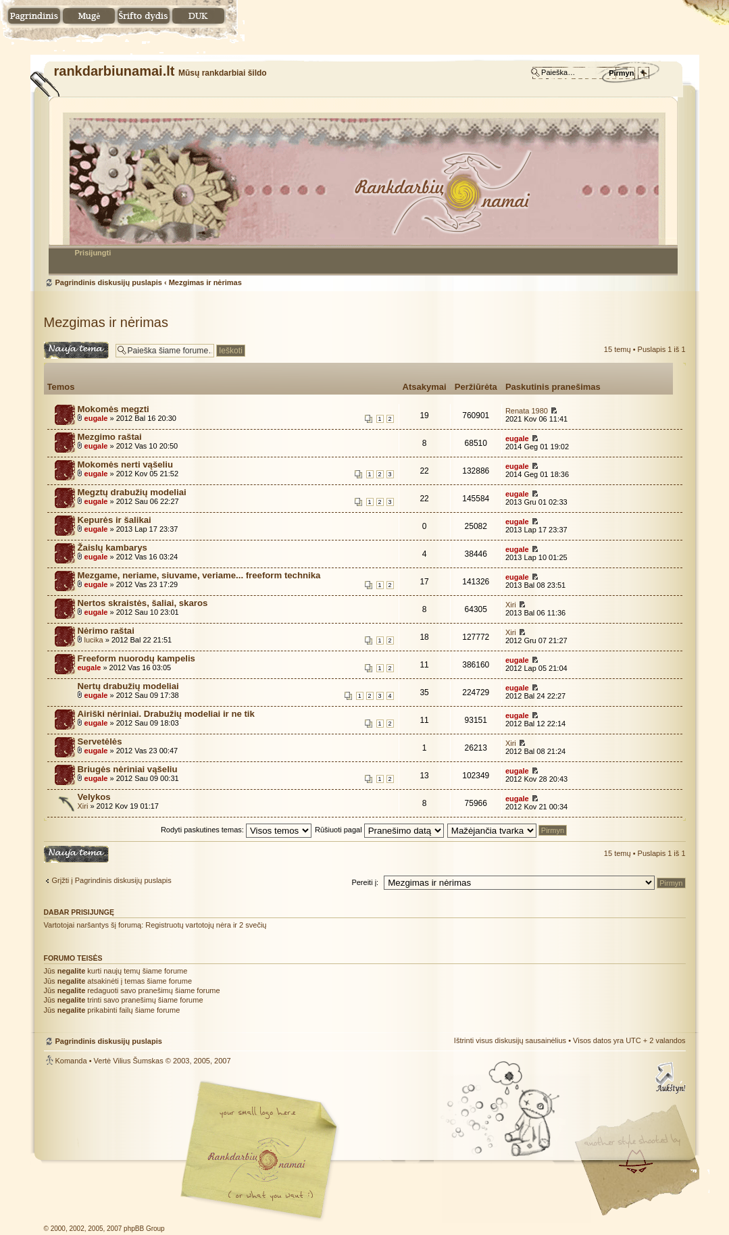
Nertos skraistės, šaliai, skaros (143, 603)
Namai (34, 16)
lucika (93, 640)
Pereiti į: (364, 882)
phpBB (196, 1150)
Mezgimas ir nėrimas (205, 282)
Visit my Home (645, 1197)
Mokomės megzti (113, 409)
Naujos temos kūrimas (76, 350)
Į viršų (669, 1077)
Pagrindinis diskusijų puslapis (363, 186)
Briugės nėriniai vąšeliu (128, 769)
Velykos (94, 797)
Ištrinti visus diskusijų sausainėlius (510, 1040)
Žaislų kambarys (112, 548)
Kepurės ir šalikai (114, 520)
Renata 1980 (526, 411)
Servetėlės (100, 741)
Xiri (510, 605)
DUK (198, 16)
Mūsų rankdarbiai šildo (256, 1159)
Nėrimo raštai (106, 631)
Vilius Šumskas (138, 1061)
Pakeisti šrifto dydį (143, 16)
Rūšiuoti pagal (379, 830)
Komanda (71, 1061)
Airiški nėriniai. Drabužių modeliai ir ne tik (166, 714)
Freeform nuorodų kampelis (136, 658)
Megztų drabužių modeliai (132, 492)
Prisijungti (93, 253)
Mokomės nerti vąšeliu (125, 464)
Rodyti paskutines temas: (236, 830)
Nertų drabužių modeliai (128, 686)
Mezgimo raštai (110, 437)
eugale (96, 418)
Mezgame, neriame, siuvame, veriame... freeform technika (199, 575)
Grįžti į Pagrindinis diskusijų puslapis (112, 880)
